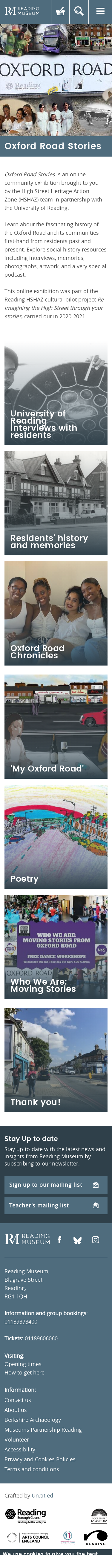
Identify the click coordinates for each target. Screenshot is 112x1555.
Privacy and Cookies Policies (40, 1459)
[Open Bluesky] (77, 1240)
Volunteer (16, 1439)
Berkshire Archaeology (32, 1419)
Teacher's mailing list (54, 1205)
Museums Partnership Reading (43, 1429)
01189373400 (20, 1321)
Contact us (17, 1400)
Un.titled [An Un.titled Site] (42, 1495)
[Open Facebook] (59, 1240)
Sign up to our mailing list (54, 1184)
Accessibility (19, 1449)
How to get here (24, 1372)
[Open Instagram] (95, 1240)
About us (15, 1409)
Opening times (23, 1364)
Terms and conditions (31, 1469)
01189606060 (41, 1338)
